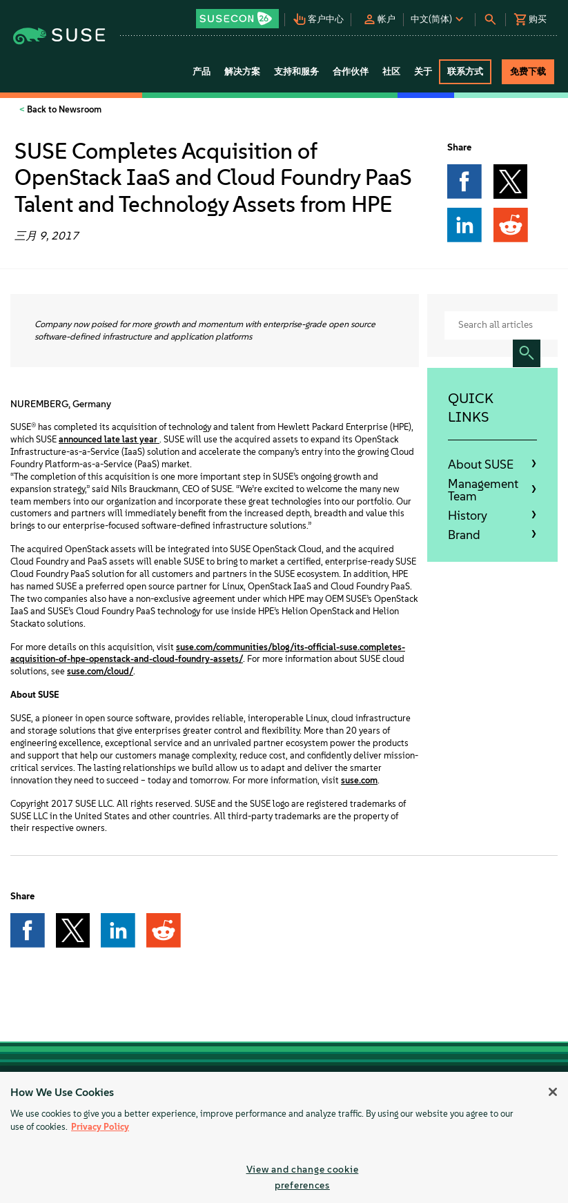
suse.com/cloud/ (100, 671)
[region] (284, 1137)
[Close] (553, 1092)
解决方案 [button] (242, 71)
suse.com (359, 780)
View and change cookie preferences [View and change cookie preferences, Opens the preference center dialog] (302, 1177)
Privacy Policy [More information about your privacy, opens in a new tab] (100, 1127)
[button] (239, 14)
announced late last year (109, 439)
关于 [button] (423, 71)
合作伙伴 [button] (351, 71)
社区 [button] (391, 71)
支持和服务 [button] (296, 71)
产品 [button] (201, 71)
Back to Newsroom (63, 109)
